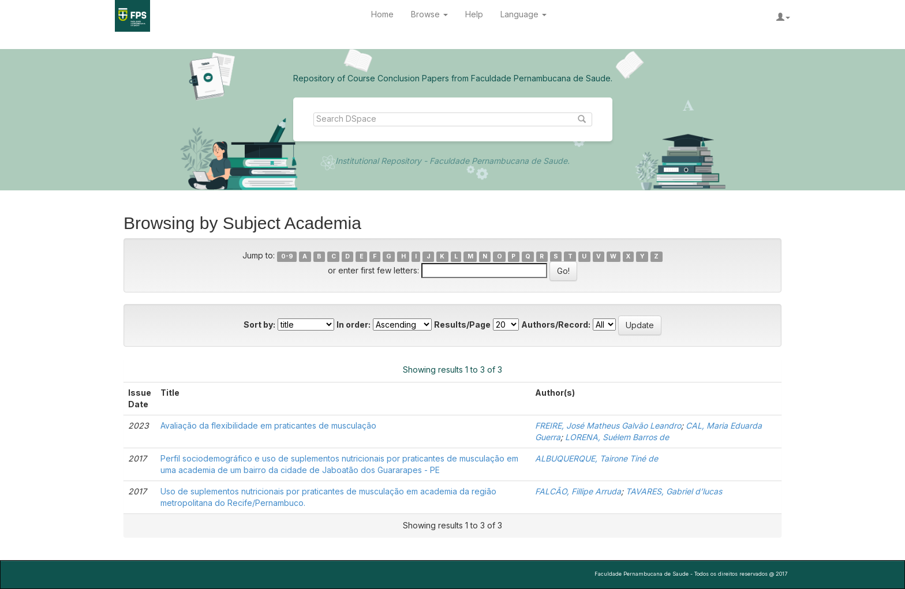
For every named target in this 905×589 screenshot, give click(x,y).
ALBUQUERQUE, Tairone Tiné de (596, 458)
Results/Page (462, 324)
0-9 (287, 256)
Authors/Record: (555, 324)
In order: (353, 324)
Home (382, 14)
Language (523, 14)
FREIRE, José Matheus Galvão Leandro (608, 425)
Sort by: (259, 324)
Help (474, 14)
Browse (429, 14)
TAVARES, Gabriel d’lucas (674, 491)
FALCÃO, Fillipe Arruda (578, 491)
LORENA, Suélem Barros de (617, 437)
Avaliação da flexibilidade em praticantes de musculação (268, 425)
